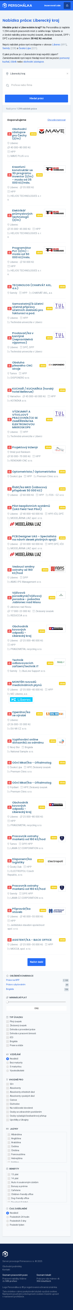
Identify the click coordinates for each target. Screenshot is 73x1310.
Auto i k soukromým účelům (23, 1182)
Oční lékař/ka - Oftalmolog (31, 762)
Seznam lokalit (44, 1275)
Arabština (14, 1142)
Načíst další (36, 961)
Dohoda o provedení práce (20, 1029)
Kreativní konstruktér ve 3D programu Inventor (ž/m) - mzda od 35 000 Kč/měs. (22, 174)
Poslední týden (15, 1225)
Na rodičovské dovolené (19, 1108)
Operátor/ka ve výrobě (21, 714)
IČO (9, 1037)
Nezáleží (12, 1058)
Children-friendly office (20, 1194)
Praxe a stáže (14, 1045)
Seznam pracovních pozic (15, 1275)
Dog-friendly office (18, 1198)
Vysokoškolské (15, 1070)
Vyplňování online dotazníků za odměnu (28, 741)
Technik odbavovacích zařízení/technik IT (25, 663)
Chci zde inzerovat (57, 120)
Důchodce (13, 1104)
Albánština (15, 1134)
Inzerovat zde (52, 5)
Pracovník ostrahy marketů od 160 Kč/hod (29, 838)
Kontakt (6, 1269)
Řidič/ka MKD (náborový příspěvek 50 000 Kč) (29, 489)
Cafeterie (14, 1190)
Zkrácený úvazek (16, 1025)
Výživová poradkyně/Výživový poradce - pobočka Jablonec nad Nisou (27, 597)
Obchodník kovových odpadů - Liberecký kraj (21, 631)
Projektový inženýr (25, 447)
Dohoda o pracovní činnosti (21, 1033)
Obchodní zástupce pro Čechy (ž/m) (19, 134)
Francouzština (16, 1154)
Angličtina (14, 1138)
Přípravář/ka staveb (21, 910)
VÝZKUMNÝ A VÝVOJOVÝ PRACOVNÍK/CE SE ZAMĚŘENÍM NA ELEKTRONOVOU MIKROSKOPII (25, 419)
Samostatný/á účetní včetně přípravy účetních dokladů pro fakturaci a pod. (27, 308)
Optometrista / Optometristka (34, 471)
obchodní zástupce (33, 61)
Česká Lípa (25, 48)
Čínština (13, 1150)
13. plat (13, 1174)
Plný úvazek (14, 1021)
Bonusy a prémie (18, 1186)
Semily (6, 48)
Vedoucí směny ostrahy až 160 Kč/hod (23, 570)
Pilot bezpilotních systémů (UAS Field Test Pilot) (31, 507)
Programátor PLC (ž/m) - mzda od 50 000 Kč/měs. (21, 252)
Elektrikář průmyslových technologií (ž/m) (22, 215)
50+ (10, 1084)
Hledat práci (36, 98)
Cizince (11, 1100)
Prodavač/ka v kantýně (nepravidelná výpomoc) (22, 338)
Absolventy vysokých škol (20, 1096)
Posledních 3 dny (16, 1221)
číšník (13, 61)
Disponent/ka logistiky (22, 861)
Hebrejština (15, 1158)
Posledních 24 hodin (17, 1217)
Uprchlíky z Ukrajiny (17, 1120)
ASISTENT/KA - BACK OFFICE (32, 940)
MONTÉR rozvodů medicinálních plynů (27, 683)
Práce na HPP (12, 980)
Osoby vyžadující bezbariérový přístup (26, 1116)
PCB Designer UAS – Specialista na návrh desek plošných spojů (34, 538)
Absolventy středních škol (20, 1092)
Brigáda (10, 989)
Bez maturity (14, 1062)
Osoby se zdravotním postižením (24, 1112)
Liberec (56, 44)
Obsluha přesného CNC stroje (22, 365)
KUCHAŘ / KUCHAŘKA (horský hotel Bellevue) (33, 390)
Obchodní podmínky (12, 1266)
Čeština (13, 1146)
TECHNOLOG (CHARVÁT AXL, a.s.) (32, 287)
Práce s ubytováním (15, 984)
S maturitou (13, 1066)
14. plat (13, 1178)
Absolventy (13, 1088)
